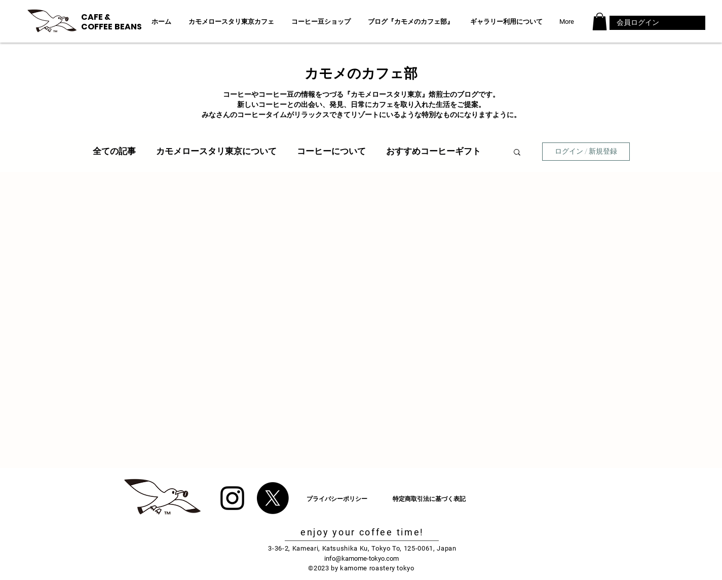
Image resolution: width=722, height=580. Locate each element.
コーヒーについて (331, 151)
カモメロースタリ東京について (216, 151)
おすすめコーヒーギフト (433, 151)
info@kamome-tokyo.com (361, 558)
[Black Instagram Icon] (232, 498)
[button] (599, 21)
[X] (273, 498)
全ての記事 (114, 151)
